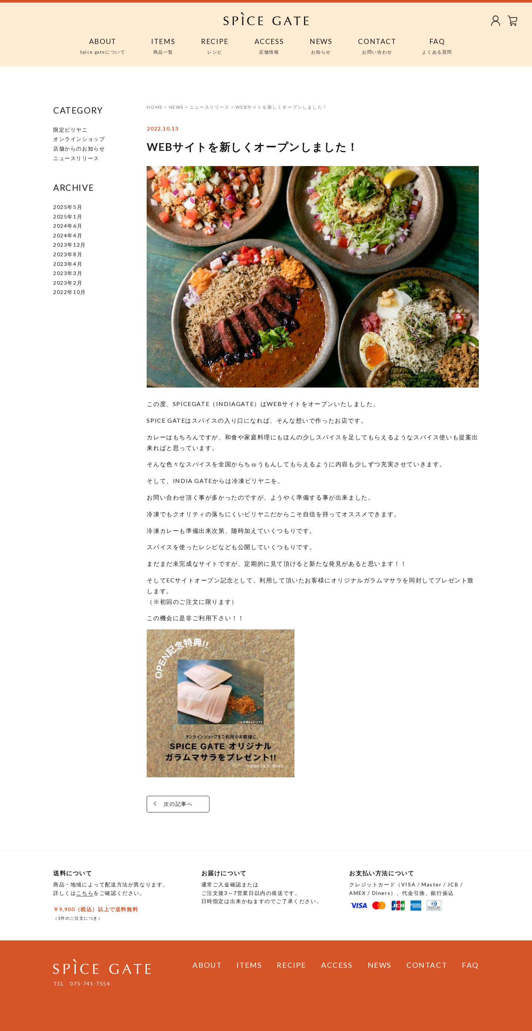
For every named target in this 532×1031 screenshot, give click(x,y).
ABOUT (207, 964)
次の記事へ (204, 804)
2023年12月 (69, 244)
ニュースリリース (76, 158)
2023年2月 (67, 283)
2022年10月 (69, 292)
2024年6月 (67, 226)
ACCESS (337, 964)
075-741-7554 (90, 983)
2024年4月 (67, 235)
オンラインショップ (79, 139)
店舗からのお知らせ (79, 148)
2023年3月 (67, 273)
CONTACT (426, 964)
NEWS (380, 964)
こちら (84, 893)
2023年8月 (67, 254)
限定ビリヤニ (70, 129)
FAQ (470, 964)
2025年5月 (67, 207)
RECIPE (291, 964)
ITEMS (249, 964)
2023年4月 (67, 264)
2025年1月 (67, 216)
